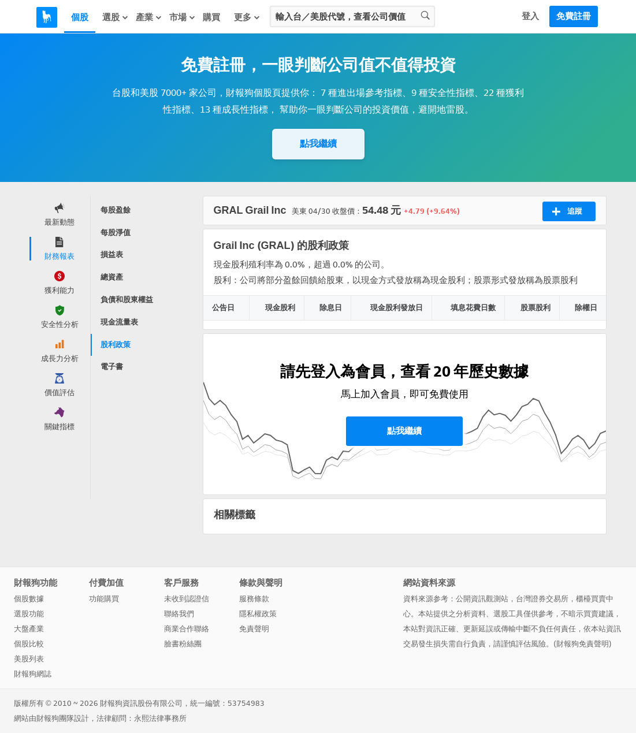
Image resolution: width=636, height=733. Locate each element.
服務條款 (254, 598)
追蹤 (567, 211)
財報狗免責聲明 (582, 643)
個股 (79, 17)
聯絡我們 (179, 613)
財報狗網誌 (32, 673)
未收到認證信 (186, 598)
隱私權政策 (258, 613)
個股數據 (29, 598)
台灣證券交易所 (542, 598)
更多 (247, 17)
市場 (182, 17)
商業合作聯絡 (186, 628)
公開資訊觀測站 (482, 598)
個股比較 (29, 643)
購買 (211, 17)
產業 (149, 17)
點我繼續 (318, 143)
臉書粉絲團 (183, 643)
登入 (530, 16)
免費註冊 (573, 16)
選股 (115, 17)
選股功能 (29, 613)
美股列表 (29, 658)
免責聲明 (254, 628)
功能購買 (104, 598)
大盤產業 (29, 628)
